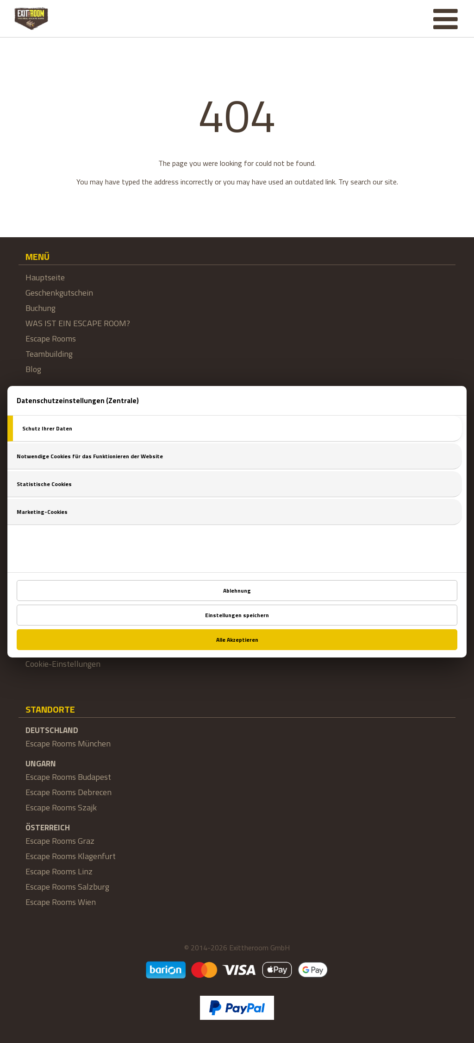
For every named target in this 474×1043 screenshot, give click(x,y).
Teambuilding (49, 354)
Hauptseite (45, 277)
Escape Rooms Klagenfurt (70, 856)
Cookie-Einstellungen (62, 663)
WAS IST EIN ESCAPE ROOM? (77, 323)
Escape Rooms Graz (59, 840)
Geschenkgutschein (59, 292)
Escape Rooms (50, 338)
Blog (33, 369)
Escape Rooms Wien (60, 902)
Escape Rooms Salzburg (67, 886)
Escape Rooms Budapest (68, 777)
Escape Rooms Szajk (61, 807)
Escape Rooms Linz (59, 871)
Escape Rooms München (68, 743)
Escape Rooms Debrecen (68, 792)
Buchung (40, 308)
